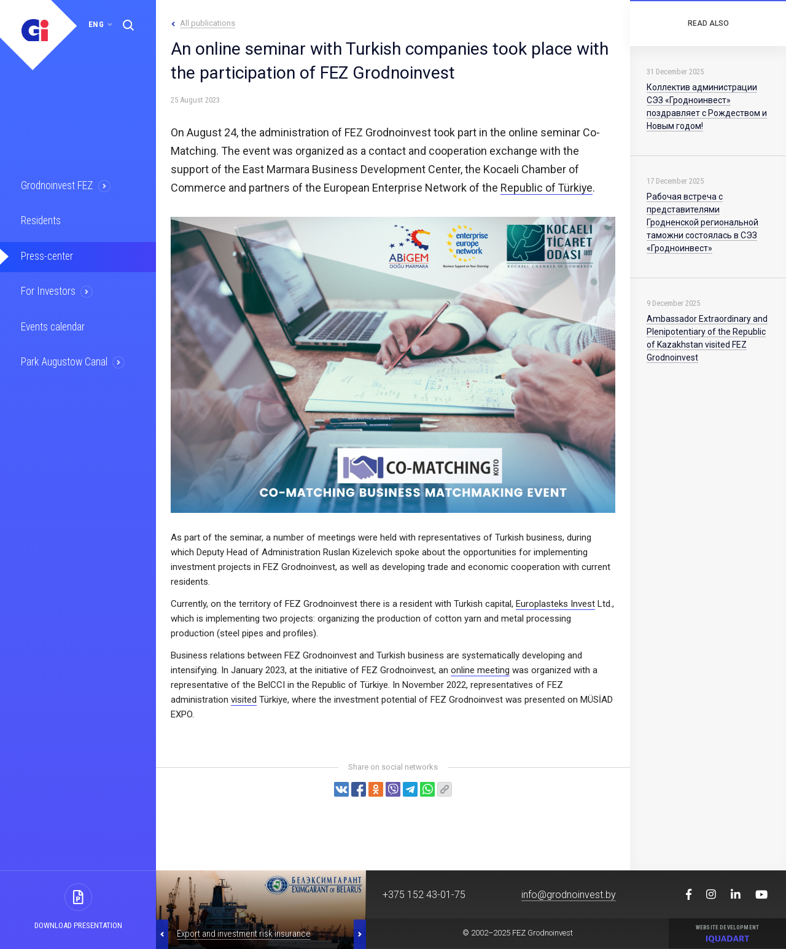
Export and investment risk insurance (244, 933)
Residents (41, 220)
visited (244, 699)
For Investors (48, 290)
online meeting (480, 670)
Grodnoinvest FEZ (57, 185)
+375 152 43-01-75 (424, 894)
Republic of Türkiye (547, 187)
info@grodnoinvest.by (568, 894)
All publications (207, 23)
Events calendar (53, 325)
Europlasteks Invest (555, 603)
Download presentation (78, 925)
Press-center (47, 255)
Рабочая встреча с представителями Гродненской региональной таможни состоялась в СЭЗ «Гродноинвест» (702, 222)
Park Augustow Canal (64, 360)
